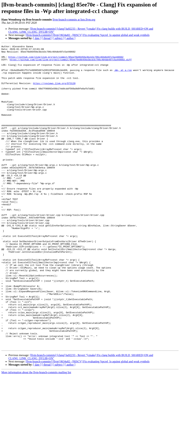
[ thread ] (47, 38)
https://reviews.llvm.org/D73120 (54, 91)
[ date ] (37, 38)
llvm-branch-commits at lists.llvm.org (74, 19)
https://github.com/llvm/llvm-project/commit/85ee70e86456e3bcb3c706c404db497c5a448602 (65, 59)
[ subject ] (58, 38)
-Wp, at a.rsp (123, 75)
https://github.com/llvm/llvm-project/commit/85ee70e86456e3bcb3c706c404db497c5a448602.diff (71, 62)
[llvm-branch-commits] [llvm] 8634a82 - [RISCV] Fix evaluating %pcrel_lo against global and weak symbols (88, 35)
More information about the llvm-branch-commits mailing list (36, 432)
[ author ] (70, 38)
